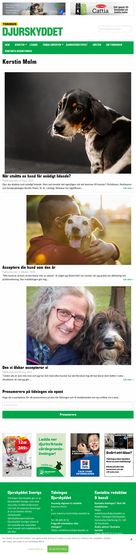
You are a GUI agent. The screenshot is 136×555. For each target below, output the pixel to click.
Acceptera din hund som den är (28, 267)
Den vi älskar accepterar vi (25, 367)
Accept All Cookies (58, 548)
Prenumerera (68, 414)
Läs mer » (128, 188)
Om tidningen (114, 44)
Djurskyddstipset (76, 44)
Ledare (34, 44)
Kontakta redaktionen (18, 51)
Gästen (97, 44)
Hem (7, 44)
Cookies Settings (35, 548)
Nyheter (19, 44)
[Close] (131, 539)
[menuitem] (7, 44)
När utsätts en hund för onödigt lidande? (36, 176)
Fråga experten (52, 44)
